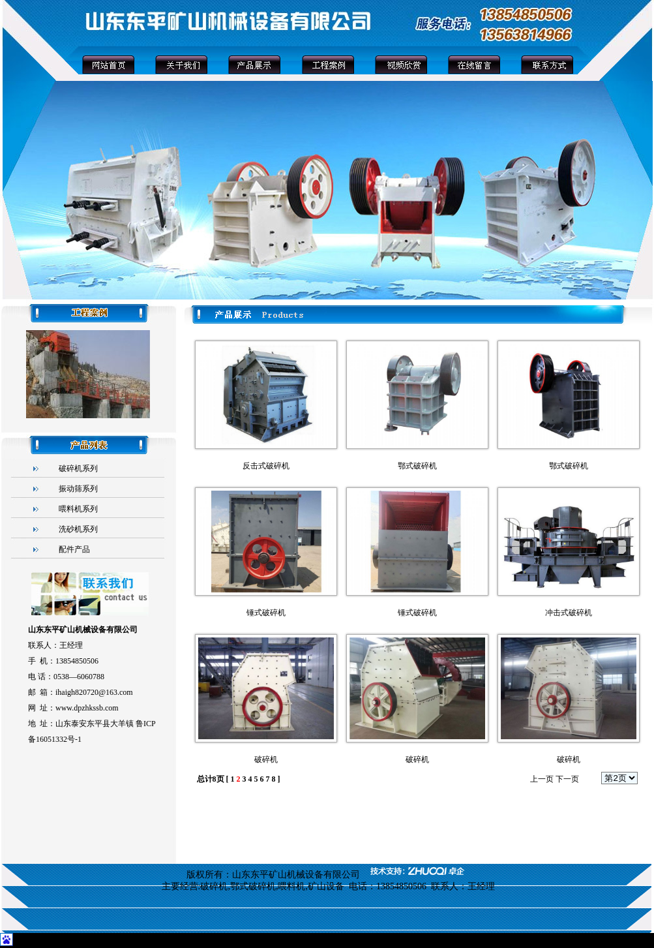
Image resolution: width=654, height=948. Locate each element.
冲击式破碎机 (568, 612)
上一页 (542, 779)
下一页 (567, 779)
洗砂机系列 (78, 529)
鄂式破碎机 (417, 465)
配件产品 (74, 549)
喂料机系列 (78, 508)
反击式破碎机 (266, 465)
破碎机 (266, 759)
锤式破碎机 (266, 612)
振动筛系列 (78, 488)
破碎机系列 (78, 468)
